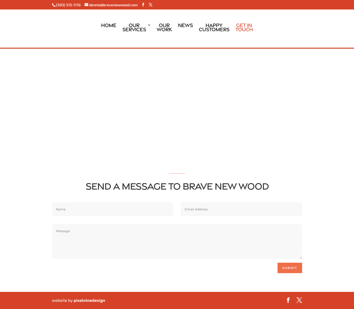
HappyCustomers (214, 28)
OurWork (164, 28)
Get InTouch (244, 28)
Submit (289, 268)
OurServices (134, 28)
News (185, 28)
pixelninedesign (89, 300)
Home (108, 28)
